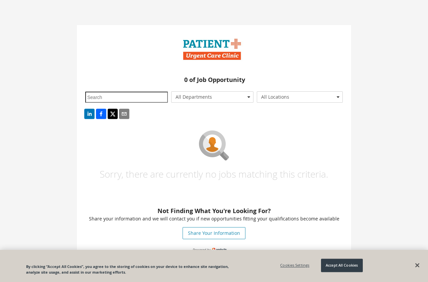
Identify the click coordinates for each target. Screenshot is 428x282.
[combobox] (212, 97)
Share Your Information (214, 233)
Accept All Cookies (342, 265)
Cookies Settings (294, 265)
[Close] (417, 265)
